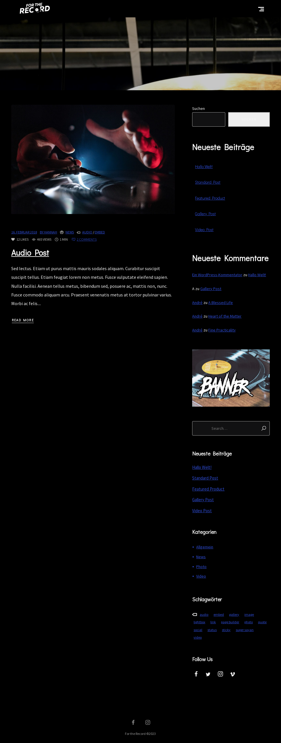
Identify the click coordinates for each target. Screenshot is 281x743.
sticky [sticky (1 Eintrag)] (226, 630)
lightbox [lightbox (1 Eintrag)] (199, 622)
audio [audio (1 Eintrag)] (204, 614)
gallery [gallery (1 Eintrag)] (234, 614)
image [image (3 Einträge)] (249, 614)
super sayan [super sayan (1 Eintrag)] (245, 630)
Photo (201, 566)
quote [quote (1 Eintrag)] (262, 622)
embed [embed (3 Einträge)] (218, 614)
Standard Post (207, 182)
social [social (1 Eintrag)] (198, 630)
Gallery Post (205, 213)
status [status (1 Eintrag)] (212, 630)
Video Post (204, 229)
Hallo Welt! (204, 166)
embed (100, 232)
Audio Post (30, 252)
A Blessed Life (220, 302)
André (197, 302)
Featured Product (210, 198)
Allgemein (204, 547)
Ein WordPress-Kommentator (217, 274)
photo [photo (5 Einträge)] (248, 622)
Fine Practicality (222, 330)
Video (201, 576)
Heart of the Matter (224, 316)
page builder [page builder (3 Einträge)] (230, 622)
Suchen (198, 108)
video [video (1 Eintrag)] (198, 637)
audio (87, 232)
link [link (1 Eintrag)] (213, 622)
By (48, 232)
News (69, 232)
